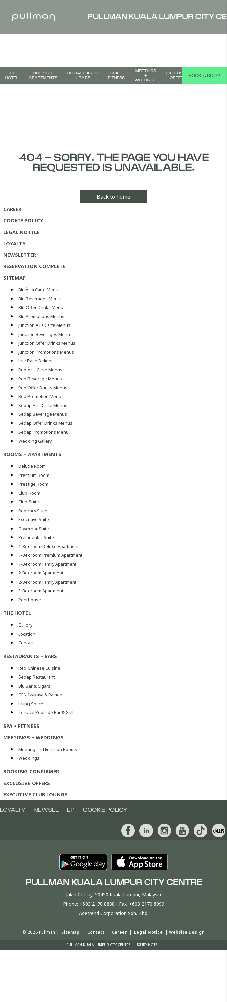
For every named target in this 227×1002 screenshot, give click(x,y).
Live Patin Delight (35, 361)
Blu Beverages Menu (39, 299)
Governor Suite (33, 529)
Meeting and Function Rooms (47, 749)
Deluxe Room (32, 466)
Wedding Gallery (35, 441)
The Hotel (11, 75)
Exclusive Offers (177, 75)
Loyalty (14, 243)
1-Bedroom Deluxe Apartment (48, 546)
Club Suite (28, 502)
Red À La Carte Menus (40, 370)
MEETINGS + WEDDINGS (145, 75)
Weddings (28, 758)
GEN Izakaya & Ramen (40, 695)
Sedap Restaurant (36, 677)
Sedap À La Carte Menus (42, 405)
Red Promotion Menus (41, 396)
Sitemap (14, 277)
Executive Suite (33, 519)
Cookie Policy (23, 220)
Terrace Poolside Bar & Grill (45, 712)
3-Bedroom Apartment (40, 591)
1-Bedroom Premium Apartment (50, 555)
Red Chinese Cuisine (39, 668)
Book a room (204, 75)
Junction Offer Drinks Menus (46, 343)
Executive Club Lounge (35, 794)
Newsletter (19, 254)
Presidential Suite (36, 537)
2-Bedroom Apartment (40, 573)
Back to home (113, 196)
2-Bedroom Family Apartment (47, 582)
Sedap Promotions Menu (43, 432)
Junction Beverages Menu (44, 334)
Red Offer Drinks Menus (42, 388)
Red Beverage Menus (40, 379)
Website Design (187, 932)
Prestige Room (33, 484)
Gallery (25, 625)
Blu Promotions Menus (41, 316)
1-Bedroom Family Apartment (47, 564)
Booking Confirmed (31, 771)
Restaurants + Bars (82, 75)
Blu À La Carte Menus (39, 290)
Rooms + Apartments (43, 75)
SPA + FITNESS (116, 75)
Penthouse (29, 600)
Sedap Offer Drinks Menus (45, 423)
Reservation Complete (34, 266)
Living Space (30, 704)
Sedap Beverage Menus (42, 414)
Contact (26, 643)
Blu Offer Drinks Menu (40, 307)
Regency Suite (32, 511)
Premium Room (33, 475)
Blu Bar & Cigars (34, 686)
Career (12, 209)
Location (26, 634)
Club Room (29, 493)
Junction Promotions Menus (46, 352)
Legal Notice (21, 232)
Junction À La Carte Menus (44, 325)
